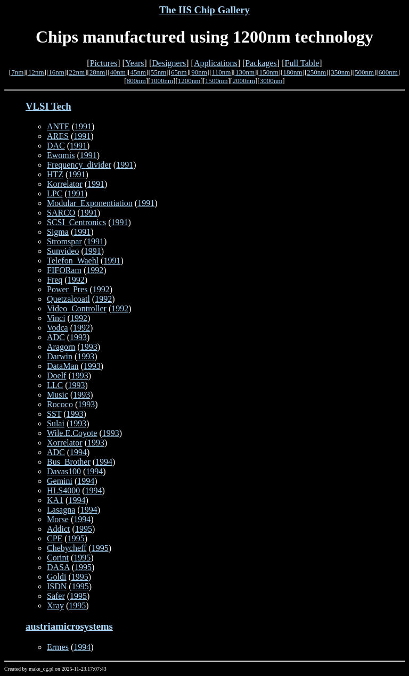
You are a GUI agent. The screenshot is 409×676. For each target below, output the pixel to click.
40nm (118, 72)
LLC (55, 385)
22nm (77, 72)
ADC (56, 337)
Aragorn (61, 346)
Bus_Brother (69, 461)
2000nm (243, 81)
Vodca (57, 327)
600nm (388, 72)
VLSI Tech (48, 106)
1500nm (216, 81)
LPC (54, 193)
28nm (97, 72)
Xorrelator (65, 442)
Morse (58, 519)
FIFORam (64, 270)
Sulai (55, 423)
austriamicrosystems (69, 626)
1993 (78, 337)
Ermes (58, 647)
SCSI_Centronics (76, 222)
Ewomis (61, 155)
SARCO (61, 212)
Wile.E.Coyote (72, 433)
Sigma (58, 231)
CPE (54, 538)
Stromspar (64, 241)
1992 (94, 270)
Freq (54, 279)
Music (57, 394)
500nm (364, 72)
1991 (83, 126)
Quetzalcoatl (68, 298)
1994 (78, 452)
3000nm (271, 81)
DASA (58, 567)
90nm (199, 72)
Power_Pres (67, 289)
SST (54, 413)
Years (134, 63)
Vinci (56, 318)
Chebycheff (66, 548)
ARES (58, 136)
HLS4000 (63, 490)
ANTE (58, 126)
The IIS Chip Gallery (204, 9)
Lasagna (61, 509)
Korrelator (65, 183)
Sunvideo (63, 250)
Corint (58, 557)
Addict (58, 528)
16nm (56, 72)
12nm (36, 72)
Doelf (56, 375)
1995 (83, 528)
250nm (316, 72)
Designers (169, 63)
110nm (221, 72)
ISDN (57, 586)
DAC (56, 145)
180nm (292, 72)
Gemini (59, 480)
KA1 (55, 500)
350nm (340, 72)
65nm (179, 72)
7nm (17, 72)
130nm (245, 72)
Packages (261, 63)
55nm (159, 72)
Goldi (56, 576)
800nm (136, 81)
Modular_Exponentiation (90, 203)
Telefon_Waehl (73, 260)
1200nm (189, 81)
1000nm (161, 81)
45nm (138, 72)
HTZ (55, 174)
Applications (216, 63)
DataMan (63, 365)
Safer (56, 595)
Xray (55, 605)
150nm (269, 72)
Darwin (59, 356)
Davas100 (64, 471)
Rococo (60, 404)
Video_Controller (77, 308)
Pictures (104, 63)
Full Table (302, 63)
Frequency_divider (79, 164)
